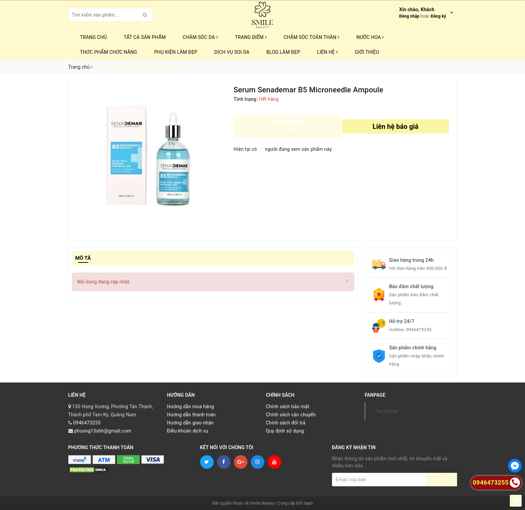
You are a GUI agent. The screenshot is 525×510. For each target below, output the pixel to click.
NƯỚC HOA (370, 37)
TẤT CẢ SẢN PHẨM (145, 37)
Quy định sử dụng (285, 431)
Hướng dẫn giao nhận (190, 422)
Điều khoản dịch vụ (187, 431)
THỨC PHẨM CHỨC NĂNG (108, 52)
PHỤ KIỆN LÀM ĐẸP (175, 52)
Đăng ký (438, 16)
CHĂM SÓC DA (200, 37)
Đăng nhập (409, 16)
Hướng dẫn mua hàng (190, 406)
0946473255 (419, 329)
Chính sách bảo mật (287, 406)
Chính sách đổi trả (286, 422)
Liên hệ (327, 52)
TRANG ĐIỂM (251, 37)
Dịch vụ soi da (231, 52)
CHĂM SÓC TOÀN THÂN (311, 37)
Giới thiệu (367, 52)
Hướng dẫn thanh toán (191, 414)
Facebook (386, 411)
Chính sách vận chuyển (291, 414)
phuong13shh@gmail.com (102, 431)
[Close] (347, 280)
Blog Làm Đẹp (283, 52)
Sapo (308, 503)
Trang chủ (93, 37)
